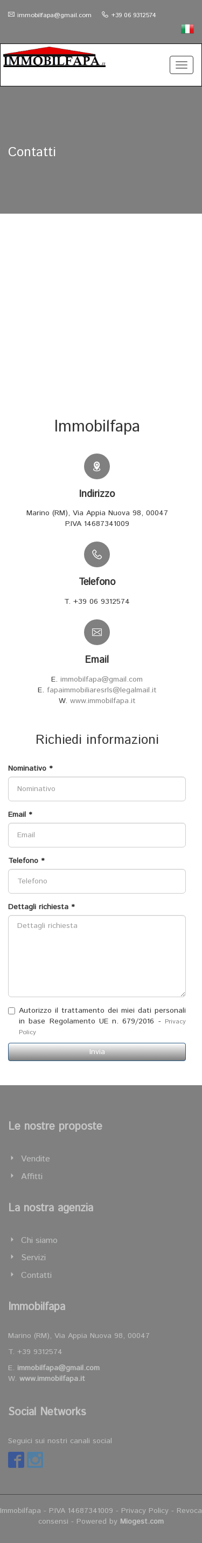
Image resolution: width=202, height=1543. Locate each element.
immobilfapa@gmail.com (54, 15)
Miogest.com (142, 1521)
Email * (20, 814)
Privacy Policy (145, 1510)
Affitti (32, 1177)
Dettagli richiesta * (41, 907)
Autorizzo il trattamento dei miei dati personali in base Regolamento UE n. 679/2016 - (97, 1021)
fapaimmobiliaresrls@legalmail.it (102, 690)
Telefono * (26, 860)
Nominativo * (30, 768)
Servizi (33, 1258)
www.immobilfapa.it (103, 701)
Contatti (36, 1275)
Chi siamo (39, 1240)
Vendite (35, 1159)
